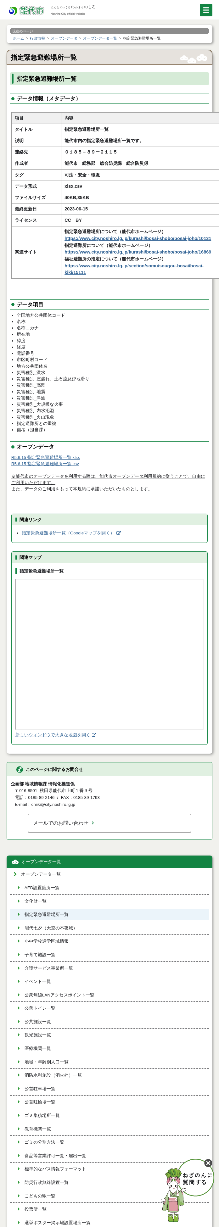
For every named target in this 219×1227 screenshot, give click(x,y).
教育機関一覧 (38, 1129)
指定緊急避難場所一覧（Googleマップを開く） (68, 533)
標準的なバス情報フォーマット (55, 1169)
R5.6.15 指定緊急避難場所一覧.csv (45, 463)
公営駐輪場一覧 (40, 1102)
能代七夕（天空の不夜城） (51, 928)
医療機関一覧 (38, 1048)
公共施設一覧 (38, 1021)
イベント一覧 (38, 981)
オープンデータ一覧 (41, 861)
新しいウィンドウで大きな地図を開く (52, 735)
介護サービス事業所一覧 (49, 968)
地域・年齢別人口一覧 (47, 1062)
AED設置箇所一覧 (42, 887)
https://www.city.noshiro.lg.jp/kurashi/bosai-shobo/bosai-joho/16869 (138, 251)
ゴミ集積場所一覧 (42, 1115)
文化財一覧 (36, 901)
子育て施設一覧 (40, 954)
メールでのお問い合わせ (60, 823)
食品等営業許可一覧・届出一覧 (55, 1155)
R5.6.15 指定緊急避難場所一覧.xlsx (45, 457)
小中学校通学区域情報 (47, 941)
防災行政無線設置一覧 (47, 1182)
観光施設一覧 (38, 1035)
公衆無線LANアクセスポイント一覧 (59, 995)
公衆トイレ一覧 (40, 1008)
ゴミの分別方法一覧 (44, 1142)
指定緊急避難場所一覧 (47, 914)
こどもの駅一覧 (40, 1196)
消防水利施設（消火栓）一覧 (53, 1075)
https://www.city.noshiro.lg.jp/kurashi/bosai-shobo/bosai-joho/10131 (138, 238)
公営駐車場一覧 (40, 1088)
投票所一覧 (36, 1209)
